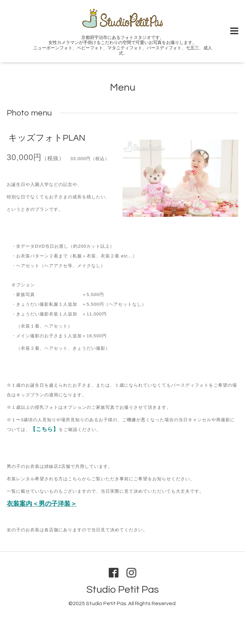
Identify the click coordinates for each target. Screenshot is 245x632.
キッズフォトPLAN (46, 138)
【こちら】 (44, 429)
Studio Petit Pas (122, 589)
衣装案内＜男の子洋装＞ (42, 504)
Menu (122, 87)
